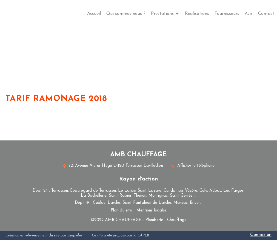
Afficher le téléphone (196, 166)
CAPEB (143, 235)
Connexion (261, 234)
